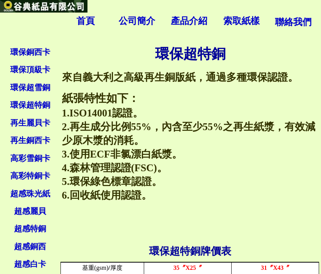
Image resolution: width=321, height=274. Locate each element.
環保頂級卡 (30, 69)
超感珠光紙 (30, 193)
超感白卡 (30, 264)
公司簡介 (137, 21)
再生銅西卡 (30, 140)
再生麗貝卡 (30, 122)
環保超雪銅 (30, 87)
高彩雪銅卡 (30, 158)
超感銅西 (30, 246)
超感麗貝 (30, 211)
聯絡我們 (293, 22)
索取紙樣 (241, 21)
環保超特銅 (30, 105)
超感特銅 (30, 228)
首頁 (85, 21)
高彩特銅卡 (30, 175)
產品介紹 (189, 21)
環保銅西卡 (30, 52)
